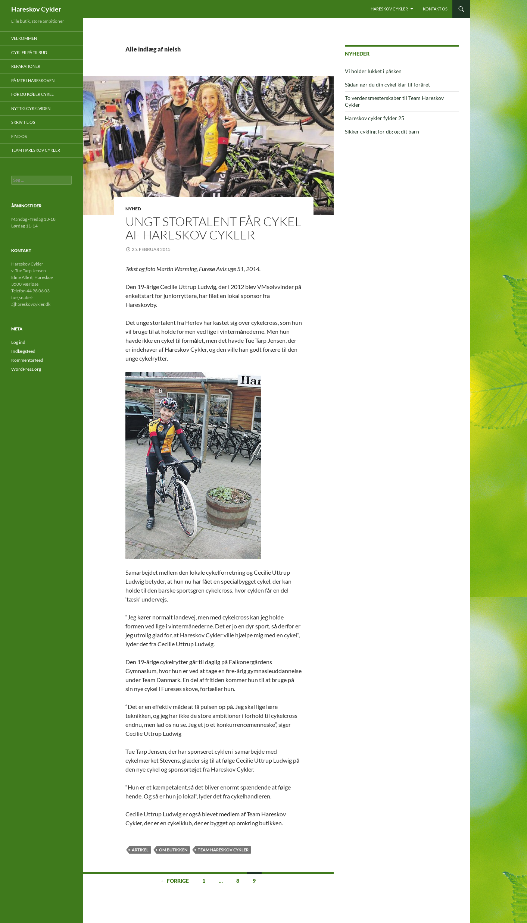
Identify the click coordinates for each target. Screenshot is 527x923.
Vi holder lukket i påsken (373, 71)
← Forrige (174, 881)
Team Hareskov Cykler (223, 849)
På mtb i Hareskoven (32, 80)
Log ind (18, 342)
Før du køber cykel (32, 94)
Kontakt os (435, 8)
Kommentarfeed (27, 360)
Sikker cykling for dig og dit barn (382, 131)
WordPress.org (26, 369)
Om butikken (173, 849)
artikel (140, 849)
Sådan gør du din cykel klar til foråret (387, 84)
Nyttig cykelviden (30, 108)
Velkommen (24, 38)
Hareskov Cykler (36, 9)
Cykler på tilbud (29, 52)
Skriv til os (23, 122)
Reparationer (25, 66)
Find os (19, 136)
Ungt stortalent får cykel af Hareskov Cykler (213, 228)
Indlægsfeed (23, 351)
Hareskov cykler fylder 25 (374, 118)
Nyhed (133, 208)
